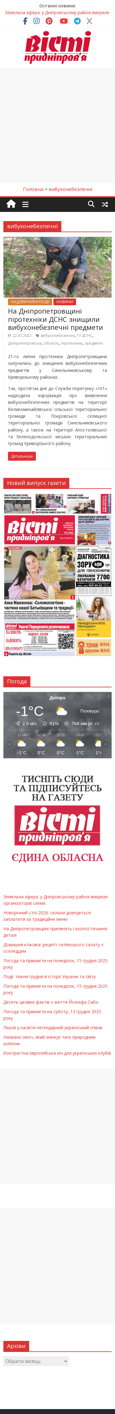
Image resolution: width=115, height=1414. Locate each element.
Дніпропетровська (25, 343)
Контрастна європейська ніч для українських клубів (57, 1053)
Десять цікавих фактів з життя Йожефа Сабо (50, 1002)
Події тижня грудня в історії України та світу (49, 976)
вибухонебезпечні (58, 335)
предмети (94, 343)
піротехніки (71, 343)
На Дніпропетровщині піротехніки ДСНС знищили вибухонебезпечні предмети (55, 319)
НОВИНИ (64, 301)
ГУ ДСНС (84, 335)
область (51, 343)
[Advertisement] (57, 125)
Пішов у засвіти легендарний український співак (53, 1027)
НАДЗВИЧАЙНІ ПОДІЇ (30, 301)
